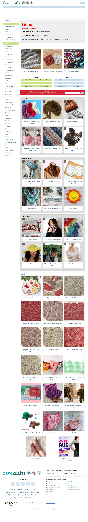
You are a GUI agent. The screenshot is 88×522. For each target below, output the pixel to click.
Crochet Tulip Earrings (30, 298)
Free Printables (61, 79)
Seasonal (7, 134)
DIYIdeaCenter (49, 489)
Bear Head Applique (74, 433)
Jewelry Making (9, 96)
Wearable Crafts (9, 150)
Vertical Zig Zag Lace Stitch (31, 323)
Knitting (7, 99)
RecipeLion (70, 483)
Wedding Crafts (8, 153)
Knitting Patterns (76, 86)
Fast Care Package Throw (73, 239)
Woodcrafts (8, 155)
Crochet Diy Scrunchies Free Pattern (32, 122)
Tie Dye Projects (76, 79)
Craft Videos (8, 67)
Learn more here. (50, 503)
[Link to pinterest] (23, 484)
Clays (6, 51)
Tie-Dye (7, 147)
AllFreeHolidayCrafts (51, 485)
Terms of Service (18, 498)
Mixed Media (8, 107)
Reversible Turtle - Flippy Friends (30, 433)
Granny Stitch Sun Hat (32, 264)
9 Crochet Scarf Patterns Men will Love (52, 265)
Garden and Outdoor (9, 86)
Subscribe (7, 20)
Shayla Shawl (32, 208)
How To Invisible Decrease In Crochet (52, 378)
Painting (7, 115)
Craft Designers (9, 64)
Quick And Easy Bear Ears (52, 121)
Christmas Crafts (9, 48)
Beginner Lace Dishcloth (31, 405)
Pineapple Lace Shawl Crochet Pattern (73, 149)
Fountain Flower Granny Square (53, 71)
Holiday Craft (8, 94)
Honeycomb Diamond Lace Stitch (31, 350)
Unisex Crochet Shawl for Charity (31, 72)
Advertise (20, 489)
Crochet (7, 72)
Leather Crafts (8, 102)
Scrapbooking (8, 131)
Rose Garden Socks (36, 459)
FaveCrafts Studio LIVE (10, 40)
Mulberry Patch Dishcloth (52, 405)
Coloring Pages (8, 54)
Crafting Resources (9, 37)
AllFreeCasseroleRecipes (73, 489)
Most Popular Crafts (10, 110)
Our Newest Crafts (9, 31)
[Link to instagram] (28, 484)
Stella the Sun (73, 208)
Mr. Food (69, 481)
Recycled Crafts (9, 34)
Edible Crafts (8, 78)
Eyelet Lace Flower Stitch (74, 349)
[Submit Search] (82, 3)
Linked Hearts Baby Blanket (53, 148)
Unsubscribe (28, 498)
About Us (12, 489)
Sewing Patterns (61, 83)
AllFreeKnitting (49, 483)
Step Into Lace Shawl (53, 298)
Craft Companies (9, 62)
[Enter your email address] (54, 473)
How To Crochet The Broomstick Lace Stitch (74, 378)
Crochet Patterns (28, 86)
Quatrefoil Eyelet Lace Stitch (74, 298)
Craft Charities (8, 59)
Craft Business (8, 56)
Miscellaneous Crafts (10, 104)
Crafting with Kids (9, 70)
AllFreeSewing (49, 491)
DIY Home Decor (44, 86)
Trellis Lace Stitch (53, 349)
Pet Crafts (7, 123)
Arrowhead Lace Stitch (74, 323)
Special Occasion (9, 139)
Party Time (7, 121)
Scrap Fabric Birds (74, 71)
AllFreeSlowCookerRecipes (74, 487)
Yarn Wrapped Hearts (32, 239)
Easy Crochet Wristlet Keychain (53, 208)
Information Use (59, 93)
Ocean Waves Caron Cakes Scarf (32, 182)
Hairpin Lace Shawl (73, 264)
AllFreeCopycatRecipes (73, 485)
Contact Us (27, 489)
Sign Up (81, 92)
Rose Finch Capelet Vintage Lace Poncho (32, 149)
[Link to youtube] (33, 484)
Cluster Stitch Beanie (73, 121)
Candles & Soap (9, 46)
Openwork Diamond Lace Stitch (53, 323)
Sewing (6, 137)
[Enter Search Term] (70, 3)
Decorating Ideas (9, 75)
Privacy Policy (52, 93)
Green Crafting (8, 91)
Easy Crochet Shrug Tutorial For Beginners (69, 460)
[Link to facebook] (13, 484)
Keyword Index (34, 492)
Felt (6, 83)
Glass (6, 88)
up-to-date (37, 35)
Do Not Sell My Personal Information (17, 492)
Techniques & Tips (9, 145)
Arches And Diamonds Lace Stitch (31, 378)
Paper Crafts (8, 118)
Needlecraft (8, 112)
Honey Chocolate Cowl (52, 181)
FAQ (34, 489)
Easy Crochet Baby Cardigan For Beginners (74, 406)
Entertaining (8, 80)
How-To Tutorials (76, 83)
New (22, 274)
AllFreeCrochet (49, 481)
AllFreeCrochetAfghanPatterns (53, 487)
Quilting (7, 129)
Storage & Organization (10, 142)
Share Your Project (9, 26)
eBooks (7, 29)
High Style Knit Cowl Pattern (53, 239)
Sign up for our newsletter (29, 39)
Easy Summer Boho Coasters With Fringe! (73, 182)
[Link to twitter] (18, 484)
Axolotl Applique (52, 433)
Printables (7, 126)
